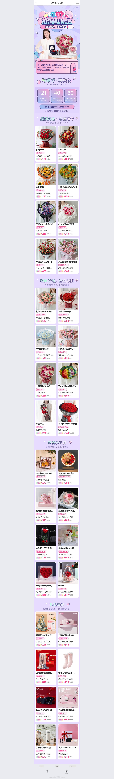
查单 (57, 766)
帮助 (41, 766)
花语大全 (72, 766)
